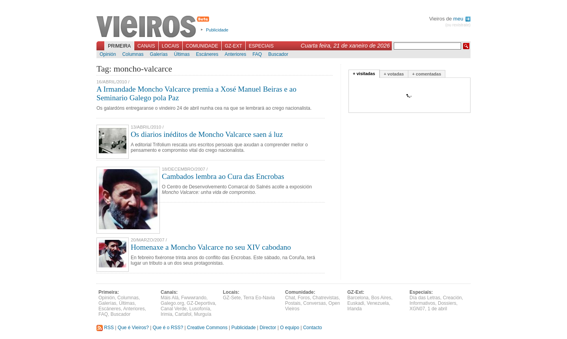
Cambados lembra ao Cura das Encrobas (223, 176)
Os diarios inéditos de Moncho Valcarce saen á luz (207, 134)
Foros (304, 297)
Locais (170, 46)
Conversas (314, 303)
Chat (290, 297)
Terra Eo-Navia (259, 297)
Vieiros (154, 27)
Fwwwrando (193, 297)
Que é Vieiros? (133, 327)
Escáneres (207, 54)
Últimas (182, 54)
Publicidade (217, 30)
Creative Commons (207, 327)
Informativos (422, 303)
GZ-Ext (233, 46)
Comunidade (202, 46)
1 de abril (437, 308)
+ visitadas (364, 73)
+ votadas (394, 74)
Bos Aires (381, 297)
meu (462, 19)
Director (267, 327)
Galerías (158, 54)
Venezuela (378, 303)
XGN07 (417, 308)
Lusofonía (199, 308)
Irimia (166, 314)
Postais (292, 303)
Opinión (108, 54)
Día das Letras (425, 297)
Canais (146, 46)
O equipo (289, 327)
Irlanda (354, 308)
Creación (452, 297)
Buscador (278, 54)
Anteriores (235, 54)
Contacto (312, 327)
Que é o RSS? (168, 327)
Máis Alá (169, 297)
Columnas (132, 54)
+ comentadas (426, 74)
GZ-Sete (232, 297)
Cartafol (183, 314)
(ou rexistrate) (458, 25)
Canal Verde (174, 308)
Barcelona (358, 297)
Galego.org (172, 303)
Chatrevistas (325, 297)
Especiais (261, 46)
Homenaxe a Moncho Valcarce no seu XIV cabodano (211, 247)
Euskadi (355, 303)
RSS (105, 327)
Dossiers (447, 303)
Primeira (119, 46)
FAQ (257, 54)
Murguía (202, 314)
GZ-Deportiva (201, 303)
